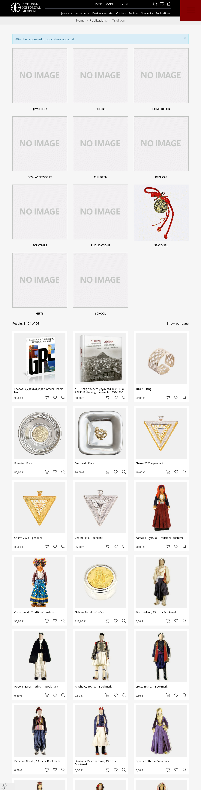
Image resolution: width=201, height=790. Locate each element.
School (100, 313)
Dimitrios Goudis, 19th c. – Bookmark (37, 761)
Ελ (122, 4)
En (126, 4)
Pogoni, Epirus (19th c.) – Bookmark (36, 686)
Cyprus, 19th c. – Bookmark (152, 761)
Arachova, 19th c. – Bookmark (93, 686)
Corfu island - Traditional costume (35, 612)
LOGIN (109, 4)
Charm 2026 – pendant (149, 463)
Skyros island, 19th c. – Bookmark (156, 612)
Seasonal (161, 245)
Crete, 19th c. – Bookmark (151, 686)
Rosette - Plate (23, 463)
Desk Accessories (40, 177)
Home (80, 20)
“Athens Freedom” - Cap (89, 612)
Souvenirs (40, 245)
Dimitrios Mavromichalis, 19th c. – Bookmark (95, 762)
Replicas (161, 177)
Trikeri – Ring (143, 389)
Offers (100, 109)
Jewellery (40, 109)
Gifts (40, 313)
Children (100, 177)
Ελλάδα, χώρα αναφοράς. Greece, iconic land (38, 390)
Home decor (161, 109)
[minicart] (169, 4)
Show (171, 323)
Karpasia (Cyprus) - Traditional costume (160, 538)
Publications (98, 20)
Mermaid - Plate (84, 463)
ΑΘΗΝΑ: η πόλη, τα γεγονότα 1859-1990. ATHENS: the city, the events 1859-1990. (100, 390)
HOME (98, 4)
